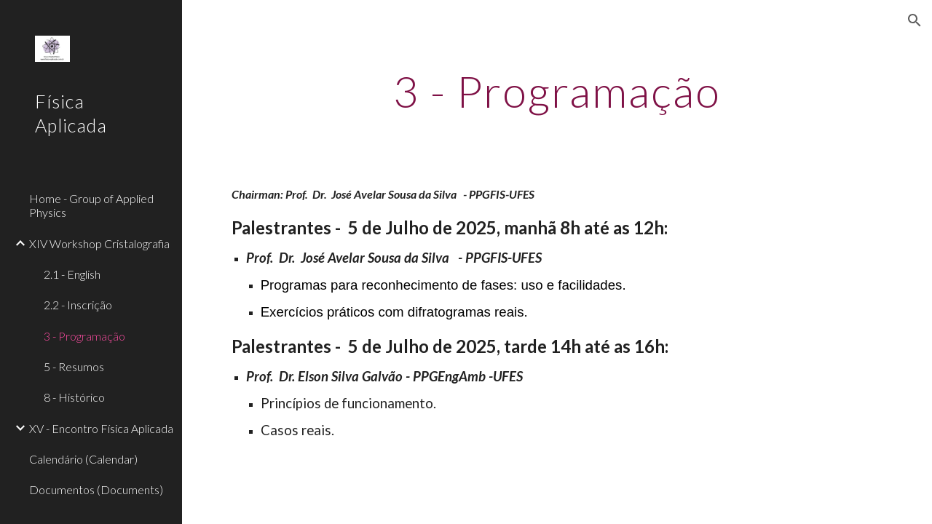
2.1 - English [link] (72, 274)
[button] (914, 20)
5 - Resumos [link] (74, 366)
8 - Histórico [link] (74, 397)
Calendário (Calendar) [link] (83, 459)
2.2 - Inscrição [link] (78, 304)
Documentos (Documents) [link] (96, 489)
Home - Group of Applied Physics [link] (91, 205)
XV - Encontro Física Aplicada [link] (101, 428)
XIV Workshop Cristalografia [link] (99, 243)
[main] (557, 91)
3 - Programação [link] (84, 336)
